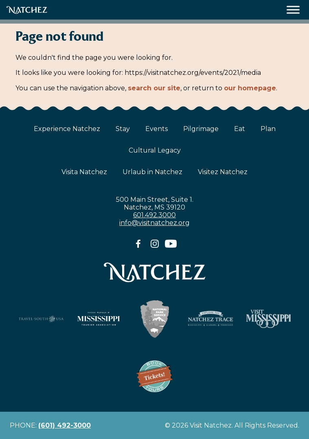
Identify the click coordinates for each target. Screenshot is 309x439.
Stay (123, 129)
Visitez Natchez (223, 172)
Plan (268, 129)
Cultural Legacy (155, 150)
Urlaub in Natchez (152, 172)
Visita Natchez (84, 172)
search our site (154, 88)
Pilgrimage (201, 129)
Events (156, 129)
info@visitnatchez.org (154, 223)
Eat (239, 129)
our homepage (250, 88)
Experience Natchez (67, 129)
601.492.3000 (154, 215)
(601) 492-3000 (64, 425)
